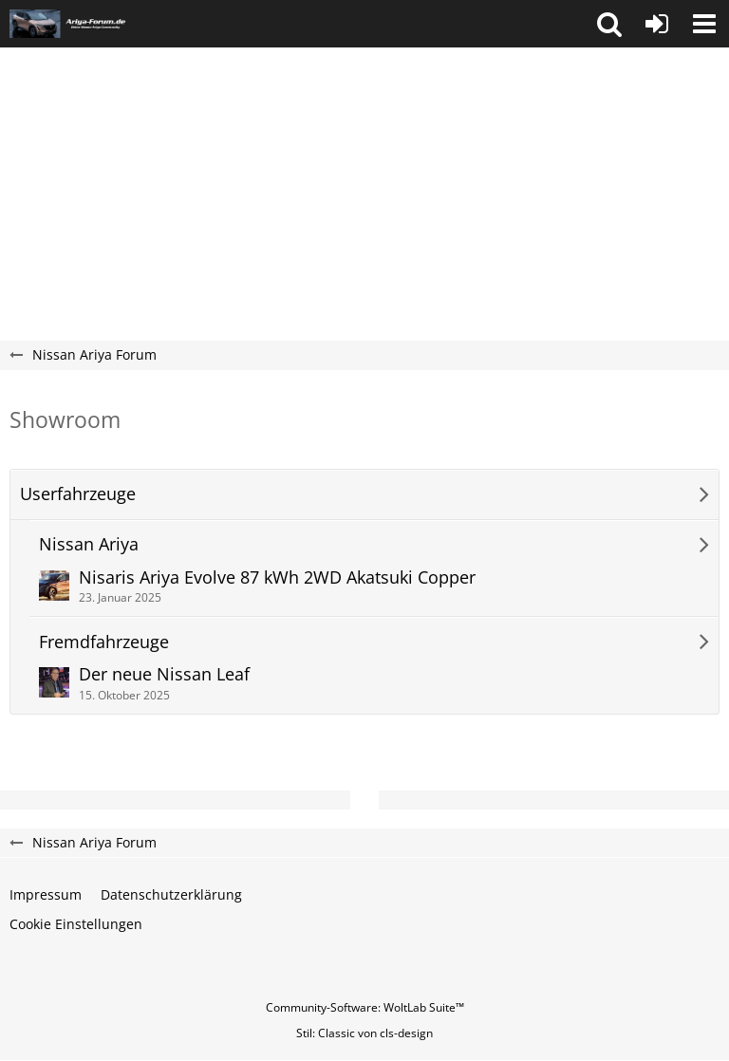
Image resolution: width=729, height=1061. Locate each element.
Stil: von (364, 1033)
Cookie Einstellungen (75, 924)
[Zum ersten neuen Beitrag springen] (54, 585)
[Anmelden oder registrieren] (657, 24)
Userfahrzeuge (78, 494)
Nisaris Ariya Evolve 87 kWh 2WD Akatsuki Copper (277, 577)
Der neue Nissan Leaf (164, 673)
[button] (609, 24)
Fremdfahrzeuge (104, 642)
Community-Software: (365, 1007)
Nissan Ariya (89, 544)
